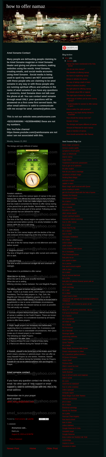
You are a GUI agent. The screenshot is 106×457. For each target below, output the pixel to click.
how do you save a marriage (72, 172)
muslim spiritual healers (71, 216)
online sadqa (67, 243)
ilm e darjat (66, 345)
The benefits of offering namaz (77, 72)
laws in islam (67, 234)
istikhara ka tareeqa (69, 399)
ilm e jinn (65, 381)
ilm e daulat (66, 325)
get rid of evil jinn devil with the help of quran (78, 192)
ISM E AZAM (67, 378)
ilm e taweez (67, 316)
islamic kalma (67, 157)
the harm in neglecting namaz (77, 76)
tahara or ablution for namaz (76, 79)
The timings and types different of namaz (81, 124)
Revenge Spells (68, 333)
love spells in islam (69, 260)
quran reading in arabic (71, 189)
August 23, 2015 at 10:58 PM (22, 434)
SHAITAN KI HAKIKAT (70, 384)
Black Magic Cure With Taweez (73, 396)
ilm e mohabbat (68, 319)
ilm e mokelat (67, 207)
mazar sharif (67, 360)
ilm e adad (66, 272)
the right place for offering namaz (78, 89)
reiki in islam (67, 269)
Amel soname (20, 419)
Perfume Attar (67, 363)
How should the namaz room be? (78, 118)
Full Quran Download (70, 313)
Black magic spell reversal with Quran (76, 186)
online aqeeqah (68, 390)
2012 (67, 58)
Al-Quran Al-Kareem (69, 357)
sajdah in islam (67, 183)
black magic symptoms (70, 145)
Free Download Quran (70, 254)
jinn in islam (66, 402)
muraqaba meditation (70, 237)
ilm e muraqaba (68, 252)
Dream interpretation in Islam (73, 351)
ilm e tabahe (66, 231)
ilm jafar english (68, 169)
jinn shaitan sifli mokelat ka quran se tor (77, 304)
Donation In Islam (68, 210)
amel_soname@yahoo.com (20, 402)
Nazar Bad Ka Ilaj (68, 228)
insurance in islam (69, 446)
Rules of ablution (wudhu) (76, 85)
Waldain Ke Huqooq (69, 195)
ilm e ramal (66, 225)
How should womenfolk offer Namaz (79, 134)
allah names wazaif (69, 213)
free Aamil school (68, 419)
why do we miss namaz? (75, 69)
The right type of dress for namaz (78, 95)
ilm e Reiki (66, 240)
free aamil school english (71, 266)
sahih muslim (67, 246)
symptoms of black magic (71, 175)
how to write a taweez (70, 387)
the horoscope (67, 328)
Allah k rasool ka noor (70, 366)
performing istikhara (69, 336)
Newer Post (13, 448)
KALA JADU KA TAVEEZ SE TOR (74, 437)
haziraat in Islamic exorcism (72, 219)
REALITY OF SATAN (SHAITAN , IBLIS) (77, 310)
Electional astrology (69, 408)
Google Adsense (68, 434)
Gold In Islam (67, 339)
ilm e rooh (66, 307)
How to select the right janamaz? (78, 109)
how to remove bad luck (71, 275)
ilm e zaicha (66, 263)
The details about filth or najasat (78, 92)
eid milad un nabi (68, 322)
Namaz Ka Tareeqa (69, 410)
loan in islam (67, 422)
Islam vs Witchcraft (69, 154)
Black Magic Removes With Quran (75, 348)
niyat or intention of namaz (76, 131)
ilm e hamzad (67, 331)
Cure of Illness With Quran (72, 249)
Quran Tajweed (68, 342)
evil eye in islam (68, 180)
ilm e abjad (66, 293)
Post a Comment (16, 439)
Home (33, 448)
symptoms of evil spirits (71, 151)
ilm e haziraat (67, 284)
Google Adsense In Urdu (71, 428)
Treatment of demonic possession (74, 163)
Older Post (52, 448)
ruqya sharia (67, 160)
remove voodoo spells (70, 148)
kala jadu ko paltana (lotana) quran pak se (77, 281)
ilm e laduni (66, 201)
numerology (66, 440)
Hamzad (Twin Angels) (70, 416)
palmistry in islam (68, 204)
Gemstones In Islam (69, 198)
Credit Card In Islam (69, 296)
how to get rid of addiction (71, 166)
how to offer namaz (25, 6)
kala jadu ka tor (68, 257)
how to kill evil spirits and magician (75, 375)
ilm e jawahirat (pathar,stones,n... (74, 354)
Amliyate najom (68, 393)
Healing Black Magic (70, 177)
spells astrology (68, 287)
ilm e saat (65, 290)
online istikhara (67, 425)
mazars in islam (68, 443)
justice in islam (67, 369)
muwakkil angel (68, 431)
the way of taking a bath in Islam (78, 82)
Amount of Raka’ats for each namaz (79, 128)
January (70, 61)
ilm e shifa (66, 278)
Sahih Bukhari (67, 372)
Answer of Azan (72, 121)
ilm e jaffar (66, 413)
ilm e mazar (66, 405)
